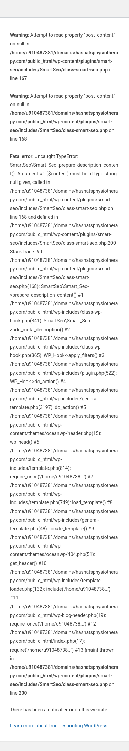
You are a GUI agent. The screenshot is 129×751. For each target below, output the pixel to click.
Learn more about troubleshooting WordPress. (59, 725)
